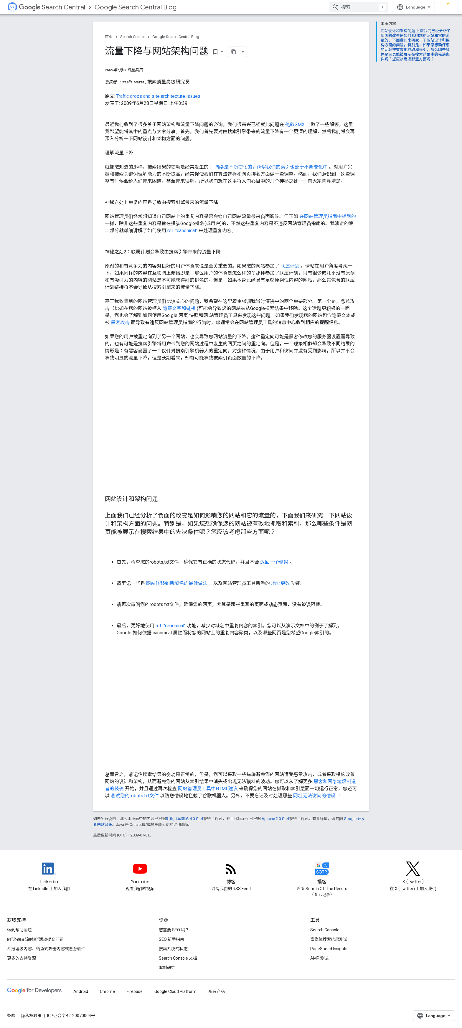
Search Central (52, 7)
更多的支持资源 (21, 958)
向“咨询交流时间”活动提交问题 (35, 939)
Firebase (135, 991)
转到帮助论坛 (19, 930)
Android (80, 991)
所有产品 (216, 991)
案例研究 (167, 967)
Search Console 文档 (178, 958)
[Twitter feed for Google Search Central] (413, 874)
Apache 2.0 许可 (275, 818)
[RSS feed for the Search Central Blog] (231, 874)
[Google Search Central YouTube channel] (140, 874)
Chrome (107, 991)
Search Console (324, 930)
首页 (109, 36)
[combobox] (358, 7)
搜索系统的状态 (173, 948)
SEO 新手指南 (171, 939)
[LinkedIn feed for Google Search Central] (49, 874)
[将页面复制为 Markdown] (233, 52)
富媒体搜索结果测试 (328, 939)
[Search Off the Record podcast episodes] (322, 874)
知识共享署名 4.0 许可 (184, 818)
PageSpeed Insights (328, 948)
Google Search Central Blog (135, 7)
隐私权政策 (31, 1015)
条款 (11, 1015)
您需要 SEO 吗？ (174, 930)
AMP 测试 (319, 958)
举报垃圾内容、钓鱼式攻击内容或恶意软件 (46, 948)
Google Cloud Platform (175, 991)
